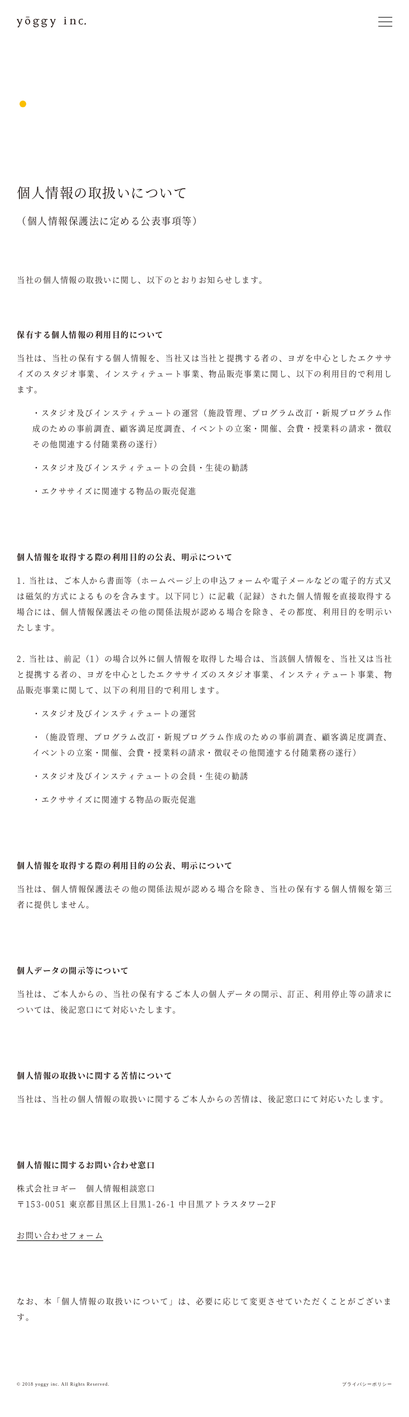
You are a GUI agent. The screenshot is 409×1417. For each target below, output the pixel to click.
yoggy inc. (51, 22)
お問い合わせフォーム (60, 1234)
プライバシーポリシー (367, 1384)
